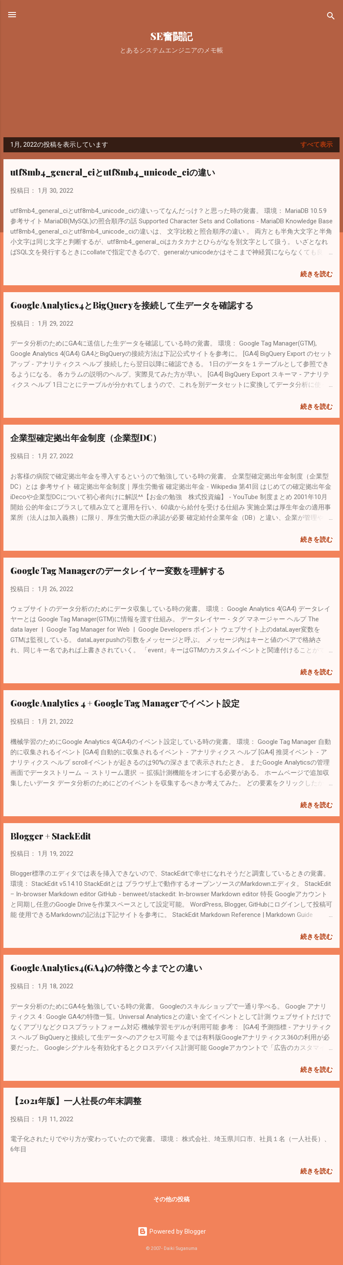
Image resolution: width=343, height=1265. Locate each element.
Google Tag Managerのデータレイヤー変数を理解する (117, 570)
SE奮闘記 (171, 36)
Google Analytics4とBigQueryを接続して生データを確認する (131, 305)
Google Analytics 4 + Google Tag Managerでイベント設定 (125, 703)
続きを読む (316, 274)
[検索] (331, 17)
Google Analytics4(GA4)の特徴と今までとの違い (106, 967)
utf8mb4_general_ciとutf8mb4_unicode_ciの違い (112, 172)
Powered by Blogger (171, 1231)
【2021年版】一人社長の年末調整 (75, 1100)
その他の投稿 (171, 1199)
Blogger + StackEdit (50, 836)
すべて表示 (316, 144)
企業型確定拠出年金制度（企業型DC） (85, 437)
